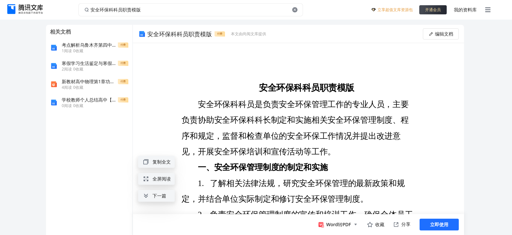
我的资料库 (465, 10)
